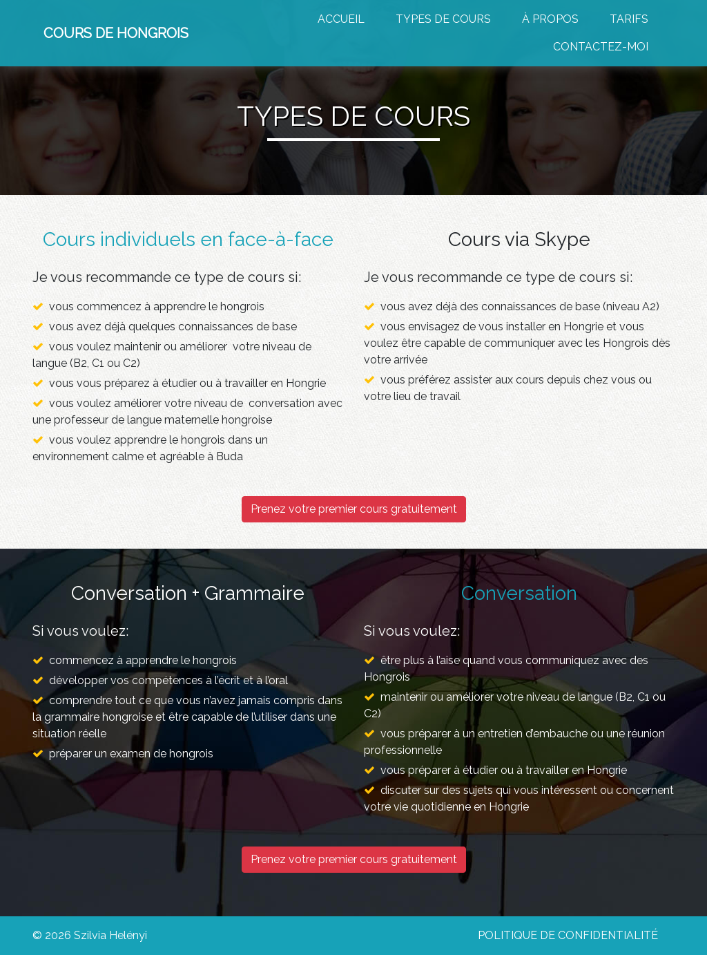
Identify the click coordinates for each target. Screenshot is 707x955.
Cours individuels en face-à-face (188, 239)
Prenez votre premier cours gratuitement (354, 509)
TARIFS (629, 19)
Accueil (341, 19)
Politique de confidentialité (568, 935)
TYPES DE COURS (443, 19)
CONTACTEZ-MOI (600, 46)
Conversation (519, 593)
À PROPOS (550, 19)
